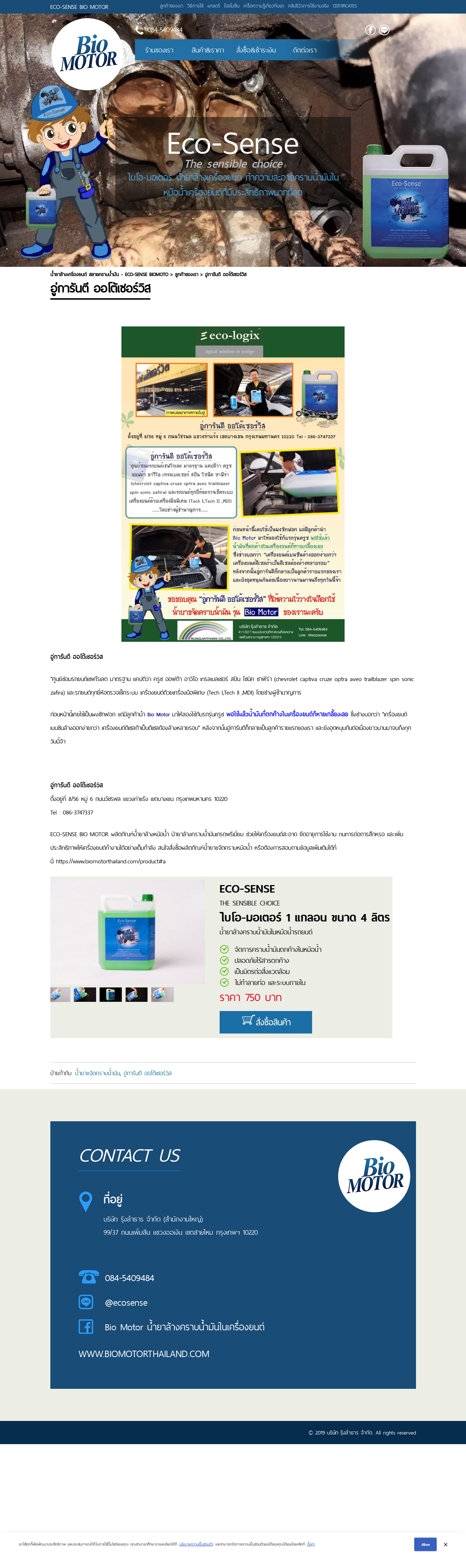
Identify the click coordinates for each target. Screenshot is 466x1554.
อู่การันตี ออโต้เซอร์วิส (148, 1073)
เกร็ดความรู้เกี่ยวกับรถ (264, 6)
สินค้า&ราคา (208, 50)
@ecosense (126, 1302)
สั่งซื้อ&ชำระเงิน (256, 50)
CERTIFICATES (345, 6)
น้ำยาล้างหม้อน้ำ (151, 834)
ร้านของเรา (159, 50)
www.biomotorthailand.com (144, 1354)
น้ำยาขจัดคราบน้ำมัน (97, 1073)
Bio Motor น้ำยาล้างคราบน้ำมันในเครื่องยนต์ (185, 1327)
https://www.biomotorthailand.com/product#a (111, 861)
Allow (425, 1547)
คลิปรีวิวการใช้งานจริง (308, 6)
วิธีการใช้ (195, 6)
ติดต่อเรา (304, 50)
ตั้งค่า (311, 1547)
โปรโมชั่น (232, 6)
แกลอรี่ (213, 6)
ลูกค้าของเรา (171, 6)
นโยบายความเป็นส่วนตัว (196, 1547)
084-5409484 (129, 1278)
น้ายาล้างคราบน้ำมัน (193, 834)
